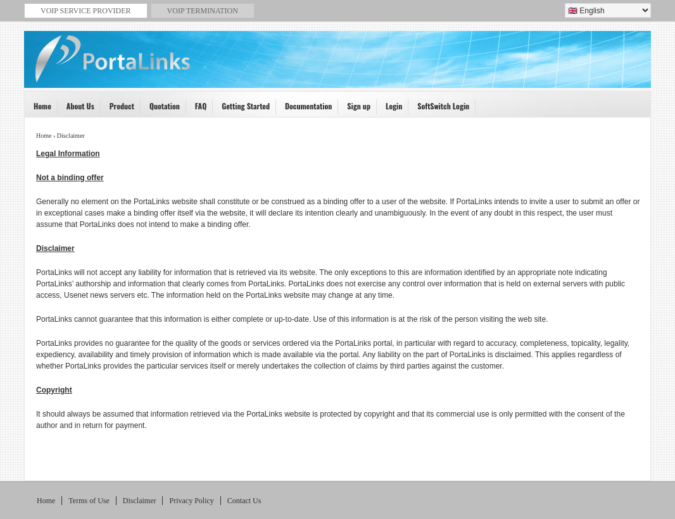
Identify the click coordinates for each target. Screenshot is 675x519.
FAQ (196, 109)
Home (38, 109)
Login (389, 109)
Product (117, 109)
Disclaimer (139, 500)
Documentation (304, 109)
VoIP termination (202, 10)
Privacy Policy (191, 500)
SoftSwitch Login (439, 109)
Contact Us (244, 500)
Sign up (354, 109)
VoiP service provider (86, 10)
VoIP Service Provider (339, 67)
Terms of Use (88, 500)
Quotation (160, 109)
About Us (76, 109)
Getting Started (241, 109)
